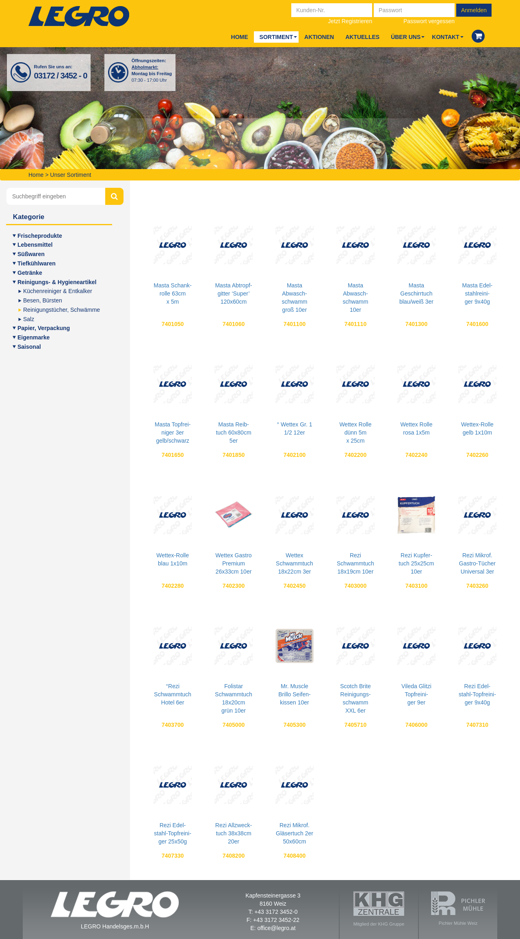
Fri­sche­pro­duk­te (39, 236)
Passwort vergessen (429, 21)
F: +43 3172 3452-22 (273, 920)
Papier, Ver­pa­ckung (43, 328)
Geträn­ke (29, 273)
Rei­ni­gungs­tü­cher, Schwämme (61, 309)
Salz (28, 319)
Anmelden (474, 10)
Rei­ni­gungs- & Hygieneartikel (56, 282)
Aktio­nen (319, 37)
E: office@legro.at (272, 928)
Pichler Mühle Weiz (458, 908)
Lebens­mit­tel (34, 244)
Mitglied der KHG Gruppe (379, 908)
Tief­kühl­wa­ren (36, 263)
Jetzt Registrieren (350, 21)
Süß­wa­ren (31, 254)
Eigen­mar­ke (33, 337)
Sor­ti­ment (276, 37)
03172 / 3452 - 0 (60, 75)
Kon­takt (445, 37)
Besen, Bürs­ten (42, 300)
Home (239, 37)
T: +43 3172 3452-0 (272, 912)
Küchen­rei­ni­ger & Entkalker (57, 291)
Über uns (405, 37)
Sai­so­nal (29, 346)
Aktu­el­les (362, 37)
